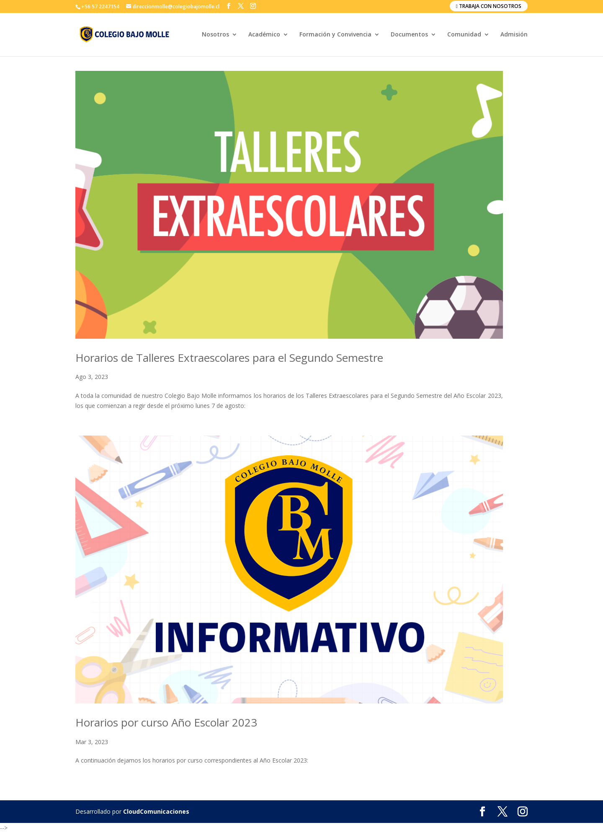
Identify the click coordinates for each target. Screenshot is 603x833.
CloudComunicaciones (156, 811)
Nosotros (215, 34)
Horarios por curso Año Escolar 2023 (166, 722)
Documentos (409, 34)
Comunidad (464, 34)
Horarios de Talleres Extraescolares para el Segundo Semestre (229, 357)
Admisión (514, 34)
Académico (264, 34)
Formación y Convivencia (335, 34)
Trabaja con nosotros (488, 6)
